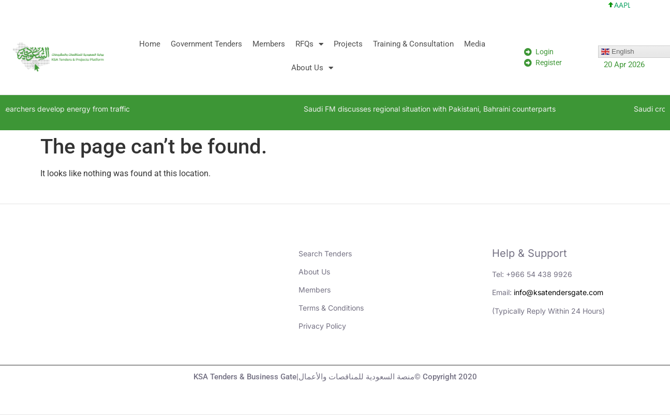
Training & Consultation (413, 44)
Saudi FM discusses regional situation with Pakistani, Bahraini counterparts (455, 108)
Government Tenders (206, 44)
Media (474, 44)
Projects (348, 44)
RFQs (309, 44)
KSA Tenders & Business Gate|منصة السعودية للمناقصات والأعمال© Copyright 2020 (335, 376)
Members (268, 44)
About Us (312, 68)
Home (149, 44)
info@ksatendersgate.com (558, 292)
